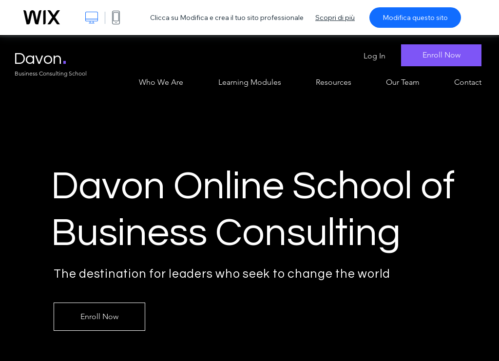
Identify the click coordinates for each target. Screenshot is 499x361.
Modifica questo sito (415, 17)
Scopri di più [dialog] (335, 17)
